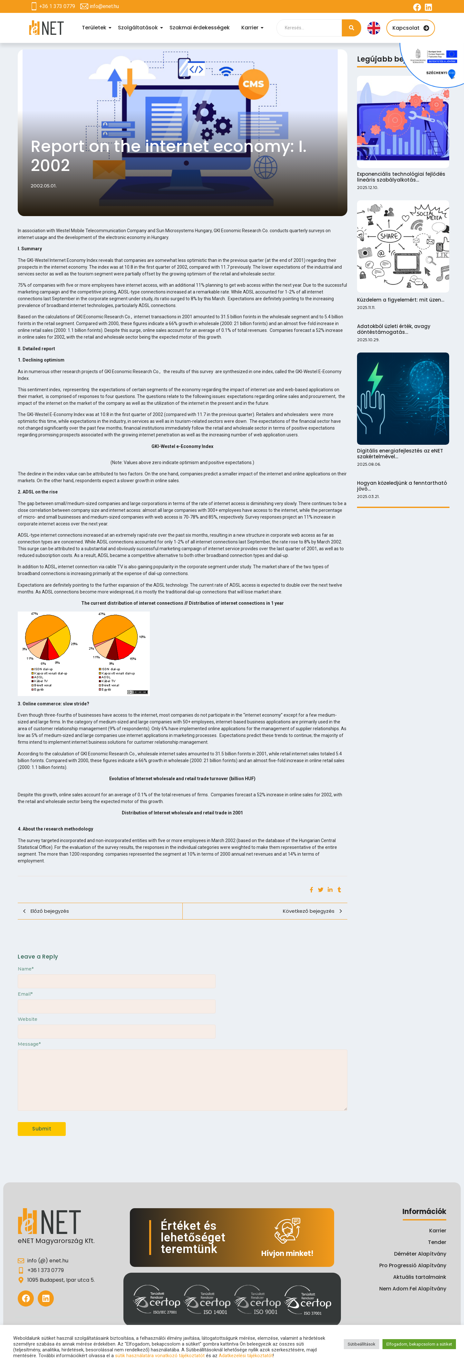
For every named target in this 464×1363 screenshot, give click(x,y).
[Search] (309, 27)
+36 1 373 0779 (57, 6)
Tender (437, 1242)
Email (25, 994)
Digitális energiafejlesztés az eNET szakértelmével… (400, 454)
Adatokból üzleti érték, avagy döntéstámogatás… (393, 329)
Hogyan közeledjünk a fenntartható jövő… (402, 486)
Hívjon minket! (287, 1254)
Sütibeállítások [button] (361, 1344)
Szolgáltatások (139, 27)
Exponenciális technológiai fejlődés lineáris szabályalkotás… (401, 177)
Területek (95, 27)
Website (27, 1019)
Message (29, 1044)
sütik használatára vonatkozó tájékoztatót (160, 1355)
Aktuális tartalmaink (419, 1277)
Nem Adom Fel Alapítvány (412, 1288)
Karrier (250, 27)
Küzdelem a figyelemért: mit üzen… (400, 300)
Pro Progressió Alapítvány (412, 1265)
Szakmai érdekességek (199, 27)
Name (26, 969)
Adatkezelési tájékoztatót (246, 1355)
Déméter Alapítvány (420, 1254)
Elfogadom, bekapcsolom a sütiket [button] (419, 1344)
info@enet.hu (104, 6)
